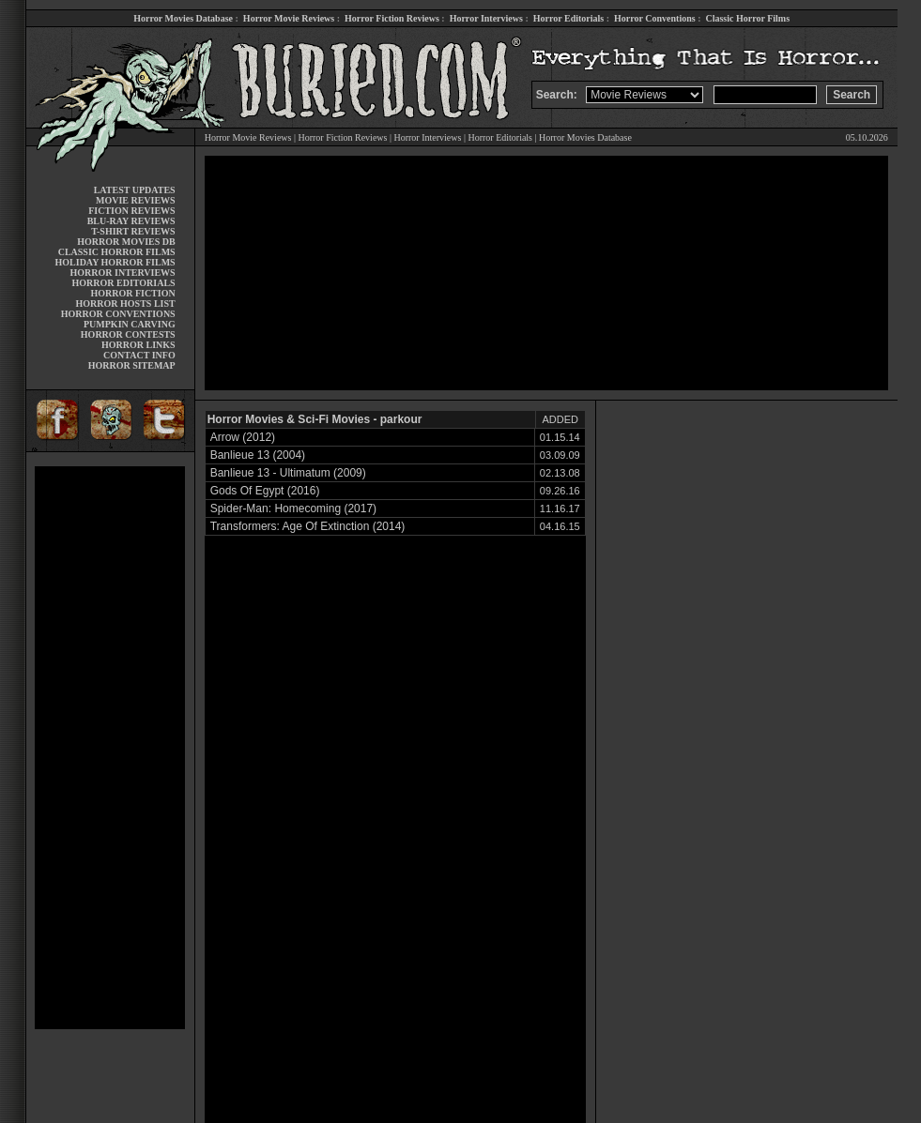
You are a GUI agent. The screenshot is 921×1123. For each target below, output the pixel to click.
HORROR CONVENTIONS (118, 314)
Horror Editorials (568, 18)
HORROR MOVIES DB (126, 241)
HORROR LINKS (138, 345)
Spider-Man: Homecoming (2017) (293, 508)
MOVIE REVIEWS (136, 200)
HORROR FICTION (132, 293)
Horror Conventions (655, 18)
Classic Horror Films (747, 18)
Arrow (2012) (242, 437)
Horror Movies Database (183, 18)
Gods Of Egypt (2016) (265, 490)
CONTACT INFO (139, 355)
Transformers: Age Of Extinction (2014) (308, 526)
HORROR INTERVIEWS (123, 272)
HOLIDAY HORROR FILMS (115, 262)
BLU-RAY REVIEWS (131, 221)
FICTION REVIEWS (132, 210)
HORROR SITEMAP (132, 365)
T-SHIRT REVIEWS (133, 231)
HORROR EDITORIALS (124, 283)
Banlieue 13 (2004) (257, 455)
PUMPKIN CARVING (130, 324)
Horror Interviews (486, 18)
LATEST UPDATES (135, 190)
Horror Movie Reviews (288, 18)
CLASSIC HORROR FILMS (117, 252)
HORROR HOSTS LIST (126, 303)
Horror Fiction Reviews (392, 18)
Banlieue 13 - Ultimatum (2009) (288, 472)
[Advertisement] (110, 747)
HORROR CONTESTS (128, 334)
